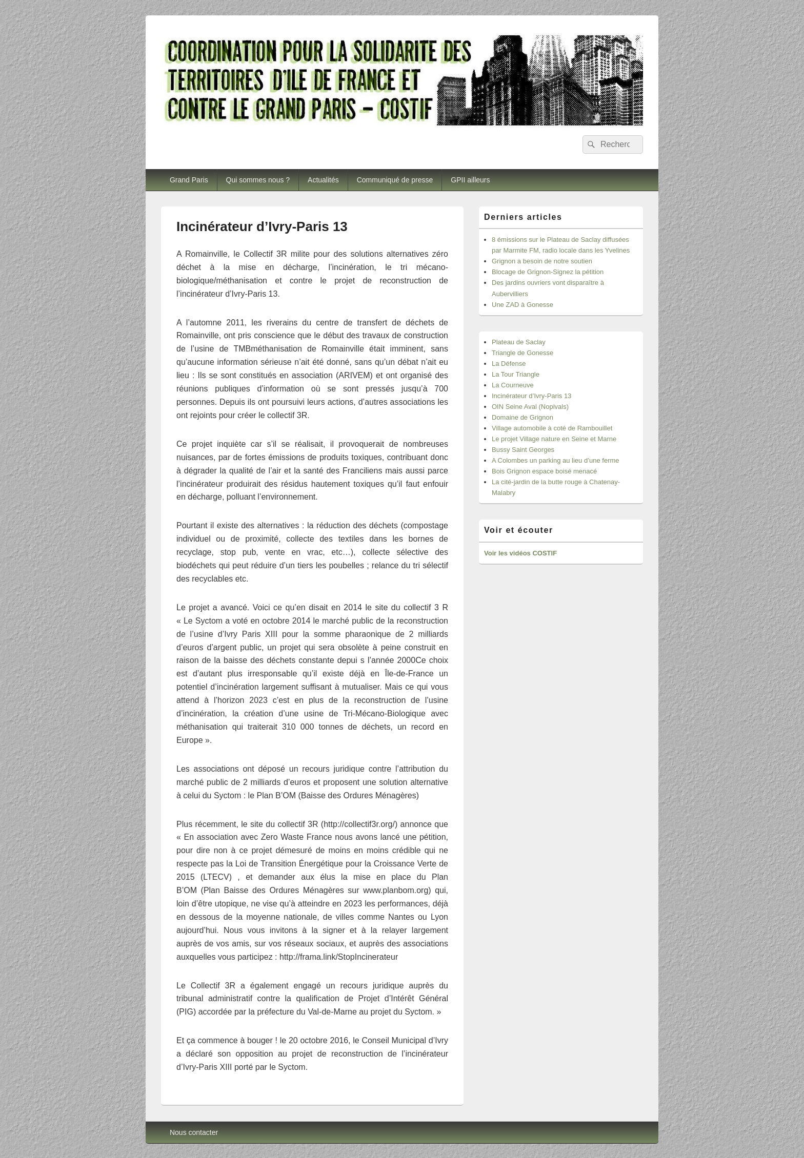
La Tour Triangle (515, 374)
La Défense (509, 363)
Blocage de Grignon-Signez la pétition (548, 272)
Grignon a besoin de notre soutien (542, 261)
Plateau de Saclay (519, 342)
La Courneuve (513, 385)
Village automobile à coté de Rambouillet (552, 428)
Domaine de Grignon (522, 417)
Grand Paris (189, 180)
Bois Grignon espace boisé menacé (544, 471)
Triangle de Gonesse (522, 353)
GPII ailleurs (470, 180)
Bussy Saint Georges (523, 449)
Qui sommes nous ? (258, 180)
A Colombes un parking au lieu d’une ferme (555, 460)
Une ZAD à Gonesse (522, 304)
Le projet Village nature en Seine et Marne (554, 439)
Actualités (323, 180)
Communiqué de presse (395, 180)
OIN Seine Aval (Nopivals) (530, 406)
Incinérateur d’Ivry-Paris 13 (531, 396)
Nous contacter (194, 1132)
